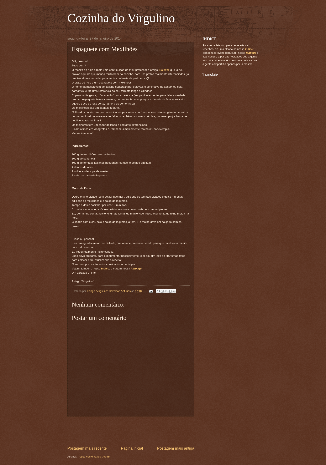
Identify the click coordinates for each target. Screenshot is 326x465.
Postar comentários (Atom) (94, 456)
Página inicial (132, 448)
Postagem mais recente (87, 448)
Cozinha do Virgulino (121, 18)
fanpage (136, 268)
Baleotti (164, 69)
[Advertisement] (143, 431)
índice (105, 268)
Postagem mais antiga (175, 448)
